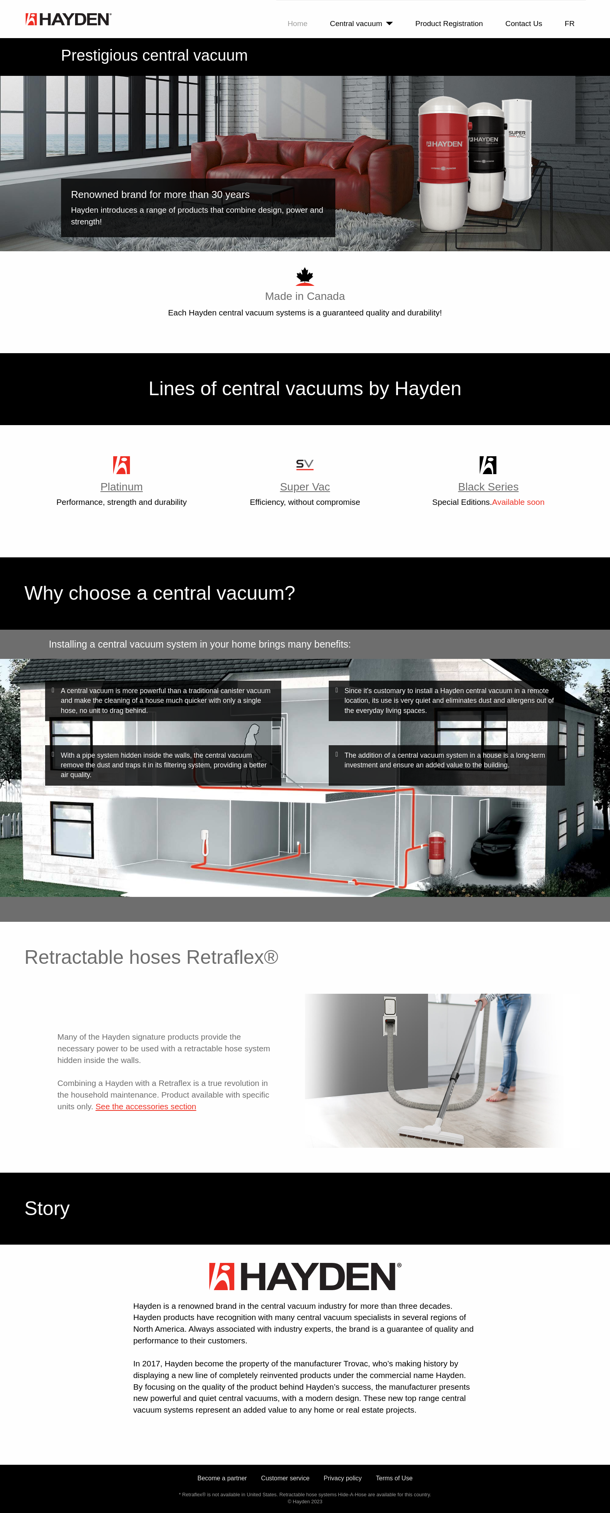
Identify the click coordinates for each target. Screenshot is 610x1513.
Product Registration (449, 23)
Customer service (285, 1478)
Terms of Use (394, 1478)
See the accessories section (145, 1106)
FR (570, 23)
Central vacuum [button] (356, 23)
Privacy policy (343, 1478)
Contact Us (523, 23)
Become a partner (222, 1478)
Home (297, 23)
